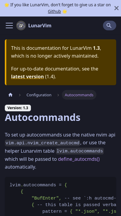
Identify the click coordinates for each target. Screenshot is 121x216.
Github (54, 11)
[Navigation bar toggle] (9, 25)
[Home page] (10, 94)
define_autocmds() (79, 159)
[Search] (109, 25)
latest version (27, 76)
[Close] (116, 8)
